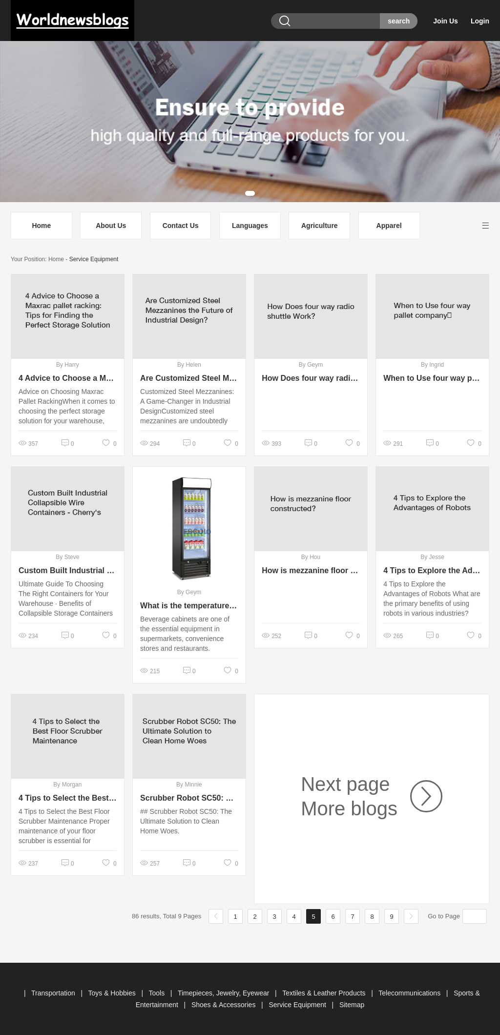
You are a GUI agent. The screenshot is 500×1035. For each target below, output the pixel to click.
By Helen (189, 364)
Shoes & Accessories (224, 1005)
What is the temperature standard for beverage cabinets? (189, 605)
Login (480, 21)
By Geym (311, 364)
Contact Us (181, 225)
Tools (157, 993)
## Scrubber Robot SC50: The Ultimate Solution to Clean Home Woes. (186, 821)
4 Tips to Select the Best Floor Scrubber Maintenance (68, 798)
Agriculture (319, 225)
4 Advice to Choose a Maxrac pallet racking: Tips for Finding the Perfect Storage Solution (68, 378)
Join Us (445, 21)
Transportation (54, 993)
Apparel (389, 225)
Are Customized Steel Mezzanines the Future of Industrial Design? (189, 378)
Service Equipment (94, 259)
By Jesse (432, 557)
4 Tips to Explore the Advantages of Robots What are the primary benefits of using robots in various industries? (431, 598)
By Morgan (67, 784)
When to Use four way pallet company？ (432, 378)
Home (41, 225)
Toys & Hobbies (112, 993)
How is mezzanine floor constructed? (311, 570)
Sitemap (351, 1005)
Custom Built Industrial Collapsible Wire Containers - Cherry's (68, 570)
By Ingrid (432, 364)
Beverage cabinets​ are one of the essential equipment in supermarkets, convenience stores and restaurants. (184, 633)
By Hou (310, 557)
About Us (111, 225)
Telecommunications (410, 993)
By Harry (67, 364)
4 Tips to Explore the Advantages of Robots (432, 570)
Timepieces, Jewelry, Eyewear (224, 993)
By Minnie (189, 784)
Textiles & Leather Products (324, 993)
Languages (250, 225)
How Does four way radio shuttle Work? (311, 378)
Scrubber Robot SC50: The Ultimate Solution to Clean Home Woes (189, 798)
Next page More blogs (349, 796)
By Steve (67, 557)
